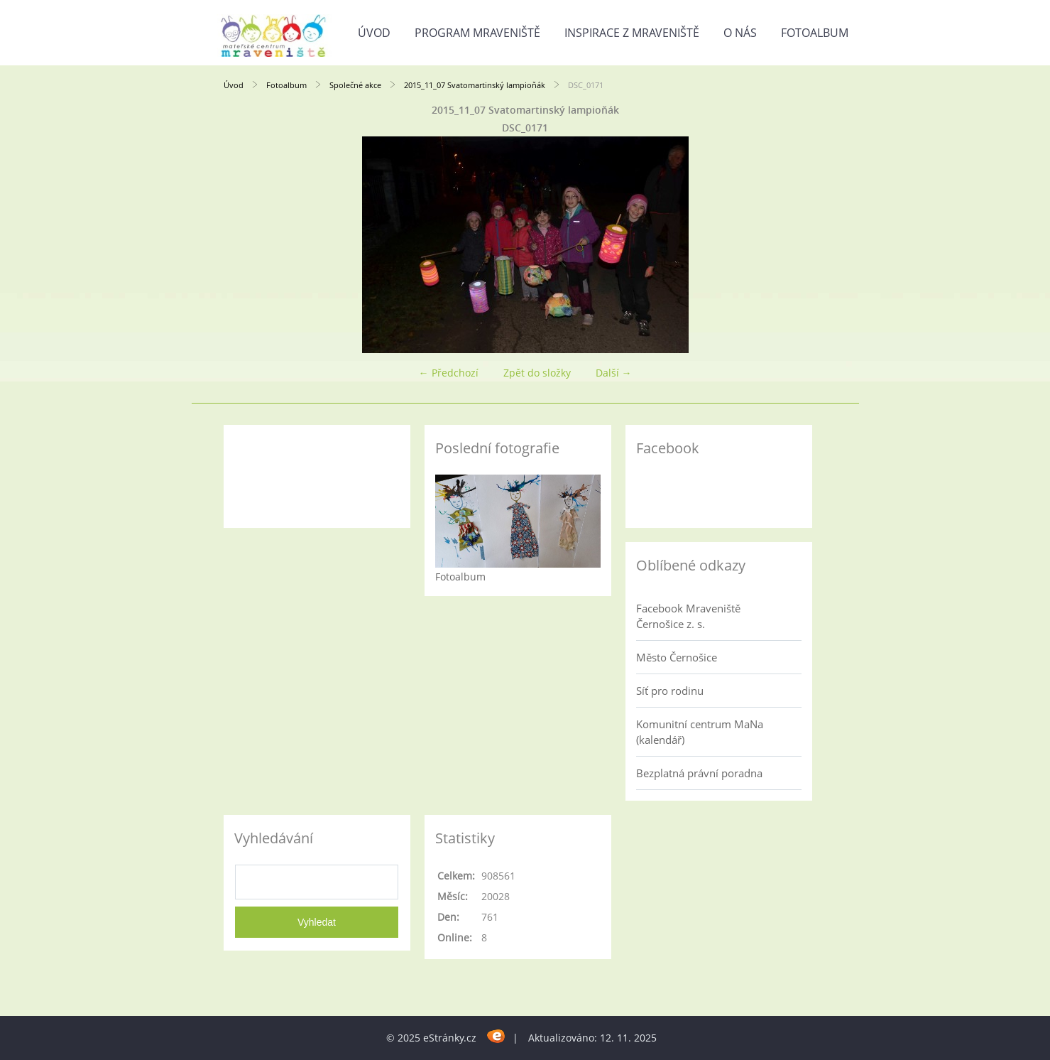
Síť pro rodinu (670, 690)
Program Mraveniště (477, 32)
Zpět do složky (537, 372)
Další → (614, 372)
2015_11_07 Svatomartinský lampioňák (474, 85)
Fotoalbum (814, 32)
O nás (740, 32)
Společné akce (355, 85)
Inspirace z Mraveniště (631, 32)
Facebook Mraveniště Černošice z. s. (688, 616)
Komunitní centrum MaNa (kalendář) (699, 732)
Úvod (374, 32)
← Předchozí (448, 372)
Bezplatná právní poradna (699, 773)
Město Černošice (676, 657)
